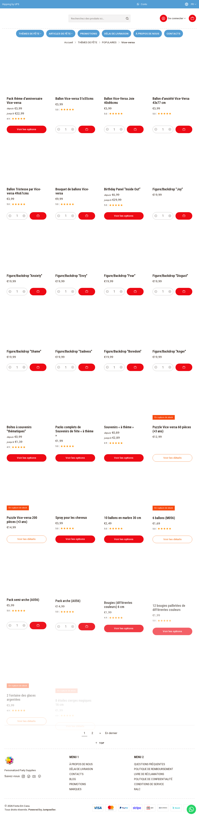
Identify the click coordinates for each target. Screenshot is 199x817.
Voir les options (26, 129)
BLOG (72, 779)
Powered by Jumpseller (42, 809)
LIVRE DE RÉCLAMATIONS (149, 774)
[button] (99, 743)
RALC (137, 789)
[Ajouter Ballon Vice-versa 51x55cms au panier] (86, 129)
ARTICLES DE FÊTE (61, 33)
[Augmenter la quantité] (73, 129)
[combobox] (100, 18)
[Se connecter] (173, 18)
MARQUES (75, 789)
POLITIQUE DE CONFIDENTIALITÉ (153, 779)
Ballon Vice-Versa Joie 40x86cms (119, 101)
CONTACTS (173, 33)
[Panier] (192, 18)
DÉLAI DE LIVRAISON (116, 33)
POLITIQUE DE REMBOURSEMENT (153, 769)
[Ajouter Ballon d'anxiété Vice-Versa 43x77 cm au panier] (184, 129)
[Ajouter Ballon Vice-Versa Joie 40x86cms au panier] (135, 129)
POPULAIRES (109, 42)
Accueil (68, 42)
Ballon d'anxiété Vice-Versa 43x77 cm (171, 101)
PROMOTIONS (88, 33)
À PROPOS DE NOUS (147, 33)
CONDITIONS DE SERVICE (149, 784)
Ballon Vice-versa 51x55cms (74, 98)
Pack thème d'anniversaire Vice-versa (24, 101)
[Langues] (190, 4)
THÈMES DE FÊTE (30, 33)
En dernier (111, 733)
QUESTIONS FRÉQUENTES (149, 764)
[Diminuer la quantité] (59, 129)
